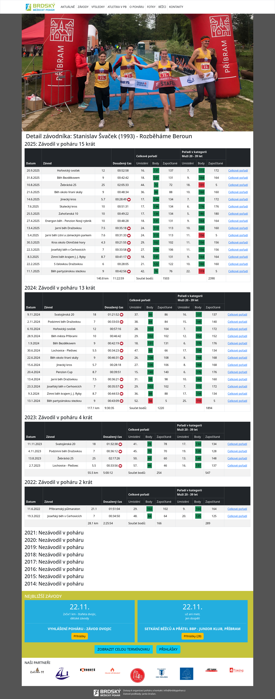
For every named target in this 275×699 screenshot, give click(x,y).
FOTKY (151, 7)
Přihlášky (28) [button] (192, 636)
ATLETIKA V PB (117, 7)
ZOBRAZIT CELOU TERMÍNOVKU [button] (124, 649)
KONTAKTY (176, 7)
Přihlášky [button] (80, 636)
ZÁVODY (83, 7)
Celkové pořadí (238, 170)
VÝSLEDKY (98, 7)
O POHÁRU (137, 7)
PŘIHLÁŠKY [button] (168, 649)
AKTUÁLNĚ (68, 7)
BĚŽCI (162, 7)
